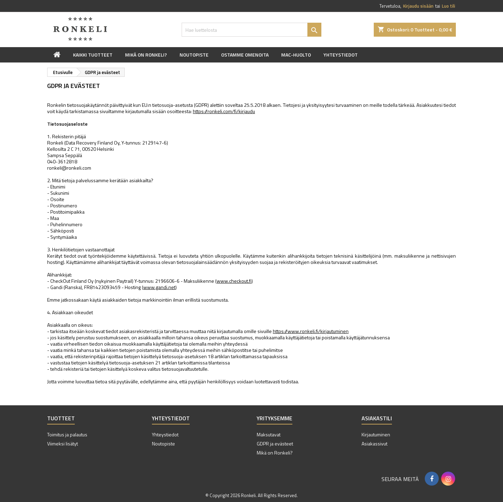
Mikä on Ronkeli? (146, 54)
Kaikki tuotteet (92, 54)
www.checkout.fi (234, 281)
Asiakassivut (374, 443)
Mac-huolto (296, 54)
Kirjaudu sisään (418, 5)
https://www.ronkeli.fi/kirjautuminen (311, 331)
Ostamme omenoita (245, 54)
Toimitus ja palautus (67, 434)
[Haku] (251, 30)
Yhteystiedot (340, 54)
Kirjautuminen (376, 434)
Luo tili (448, 5)
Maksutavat (268, 434)
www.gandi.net (159, 287)
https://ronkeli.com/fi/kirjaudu (224, 111)
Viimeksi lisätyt (62, 443)
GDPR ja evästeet (275, 443)
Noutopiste (194, 54)
